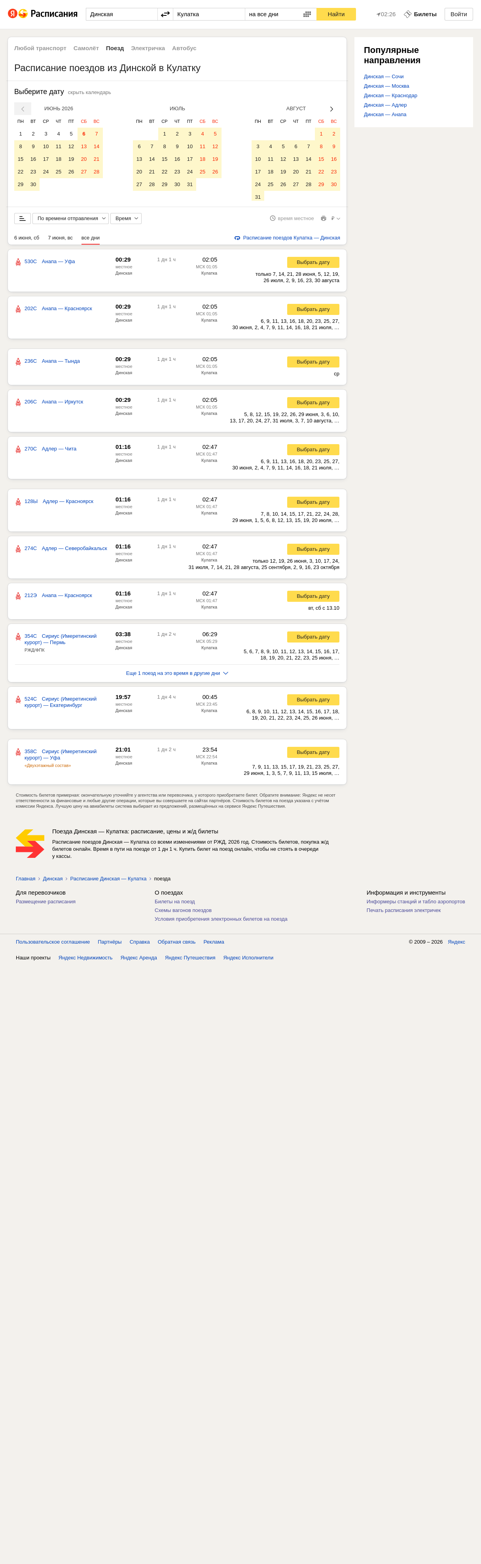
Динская (124, 275)
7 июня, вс (60, 240)
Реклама (214, 945)
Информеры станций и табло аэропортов (416, 904)
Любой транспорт (40, 48)
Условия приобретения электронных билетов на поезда (221, 922)
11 (58, 146)
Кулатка (209, 275)
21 (96, 159)
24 (46, 172)
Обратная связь (177, 945)
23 (33, 172)
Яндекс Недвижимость (86, 960)
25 (58, 172)
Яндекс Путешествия (190, 960)
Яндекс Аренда (139, 960)
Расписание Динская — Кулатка (108, 881)
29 (20, 184)
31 (190, 184)
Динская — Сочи (384, 76)
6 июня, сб (26, 240)
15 (20, 159)
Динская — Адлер (385, 105)
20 (84, 159)
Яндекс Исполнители (248, 960)
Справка (140, 945)
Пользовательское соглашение (53, 945)
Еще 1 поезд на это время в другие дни (177, 676)
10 (46, 146)
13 (84, 146)
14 (96, 146)
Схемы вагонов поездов (183, 913)
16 (33, 159)
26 (71, 172)
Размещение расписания (46, 904)
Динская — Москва (386, 86)
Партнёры (109, 945)
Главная (25, 881)
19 (71, 159)
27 (84, 172)
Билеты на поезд (175, 904)
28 (96, 172)
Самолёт (86, 48)
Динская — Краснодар (390, 95)
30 (33, 184)
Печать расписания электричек (404, 913)
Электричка (148, 48)
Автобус (184, 48)
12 (71, 146)
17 (46, 159)
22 (20, 172)
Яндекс (456, 945)
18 (58, 159)
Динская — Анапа (385, 114)
